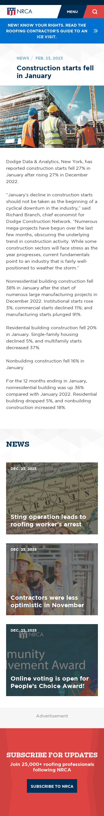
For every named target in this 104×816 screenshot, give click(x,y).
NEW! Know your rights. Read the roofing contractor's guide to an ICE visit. (52, 31)
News (23, 58)
